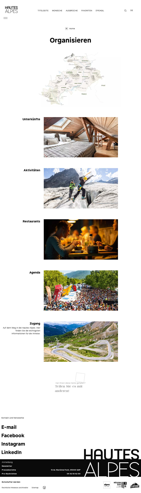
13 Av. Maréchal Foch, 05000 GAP (65, 470)
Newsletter (7, 466)
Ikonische (57, 10)
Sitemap (35, 488)
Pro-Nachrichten (9, 474)
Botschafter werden (11, 482)
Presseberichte (9, 470)
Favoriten (86, 10)
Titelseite (43, 10)
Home (72, 28)
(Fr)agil (100, 10)
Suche (125, 11)
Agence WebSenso (44, 487)
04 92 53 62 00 (73, 474)
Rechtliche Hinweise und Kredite (15, 488)
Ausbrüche (72, 10)
